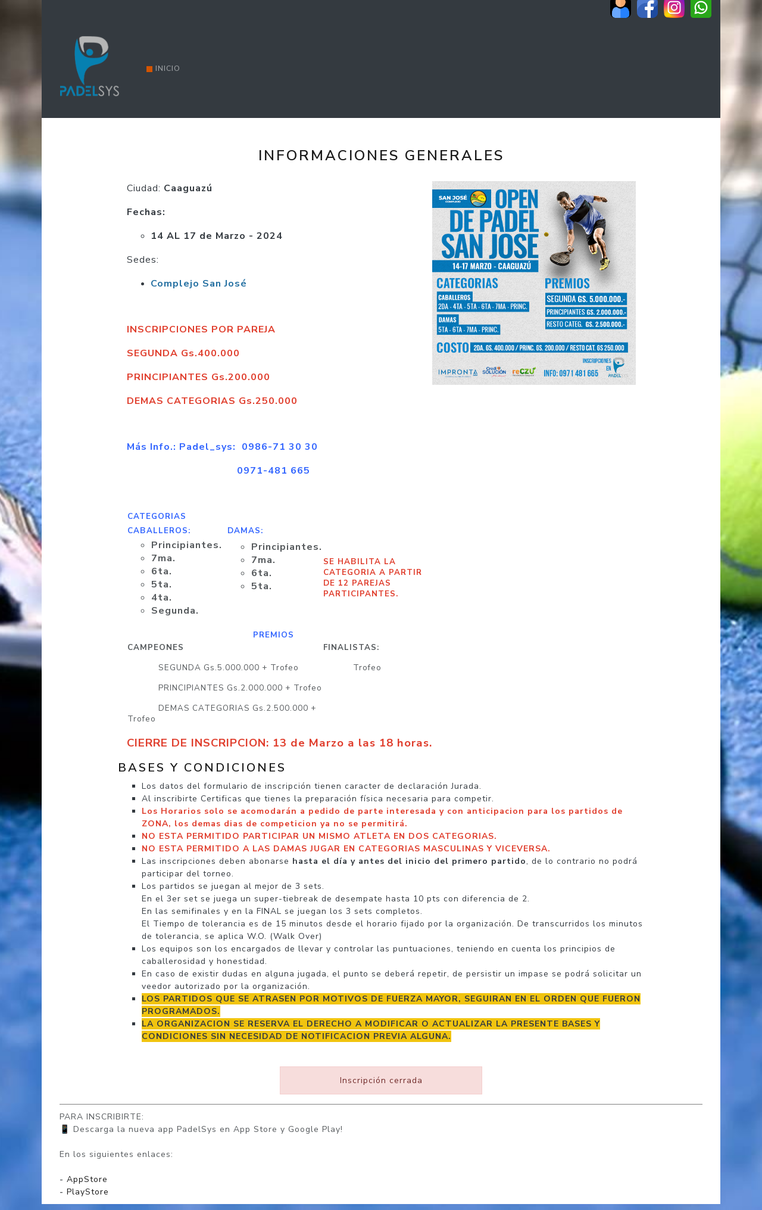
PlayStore (88, 1191)
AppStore (87, 1179)
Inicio (163, 68)
